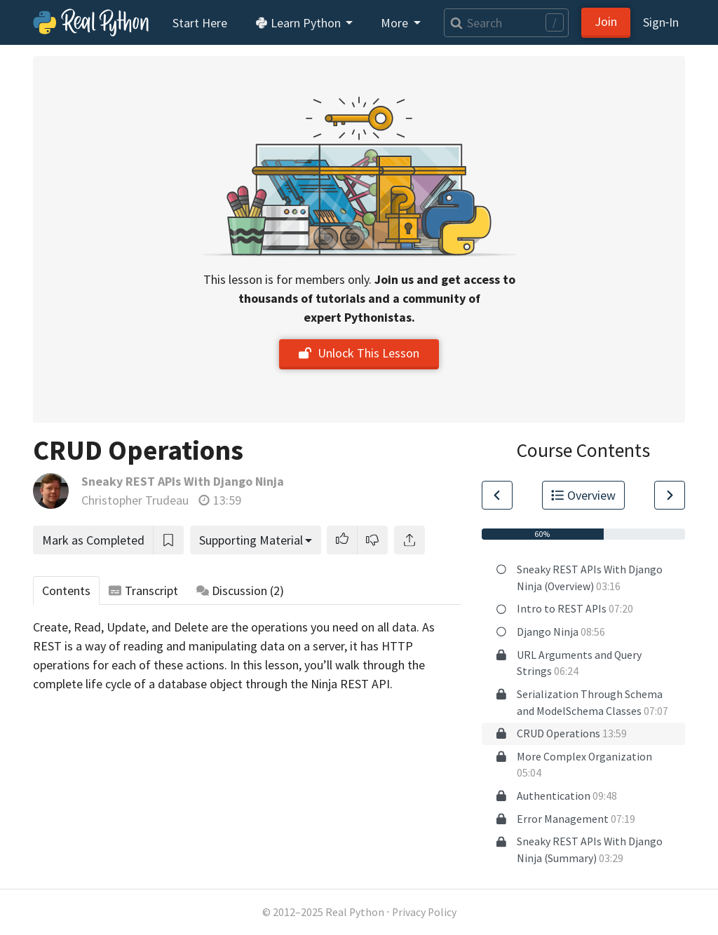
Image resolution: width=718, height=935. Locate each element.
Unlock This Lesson (359, 353)
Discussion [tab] (240, 590)
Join (606, 21)
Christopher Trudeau (135, 500)
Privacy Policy (424, 912)
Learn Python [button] (299, 23)
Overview (583, 495)
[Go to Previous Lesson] (497, 495)
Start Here (199, 23)
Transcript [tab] (143, 590)
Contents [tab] (66, 590)
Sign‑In (661, 22)
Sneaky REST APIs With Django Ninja (182, 481)
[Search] (506, 22)
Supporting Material (251, 540)
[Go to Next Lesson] (669, 495)
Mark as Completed (93, 540)
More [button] (396, 23)
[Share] (409, 540)
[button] (342, 540)
